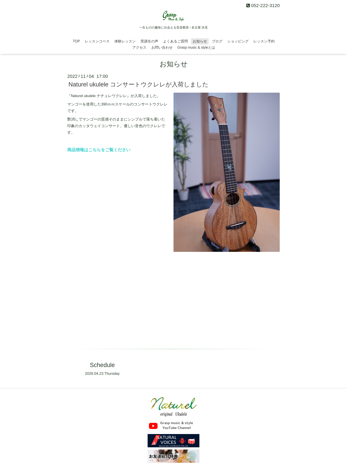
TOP (76, 41)
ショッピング (238, 41)
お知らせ (200, 41)
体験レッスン (125, 41)
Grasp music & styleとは (196, 47)
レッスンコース (97, 41)
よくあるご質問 (175, 41)
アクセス (139, 47)
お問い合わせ (162, 47)
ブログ (217, 41)
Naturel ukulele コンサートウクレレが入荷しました (138, 84)
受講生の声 (149, 41)
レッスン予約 (264, 41)
